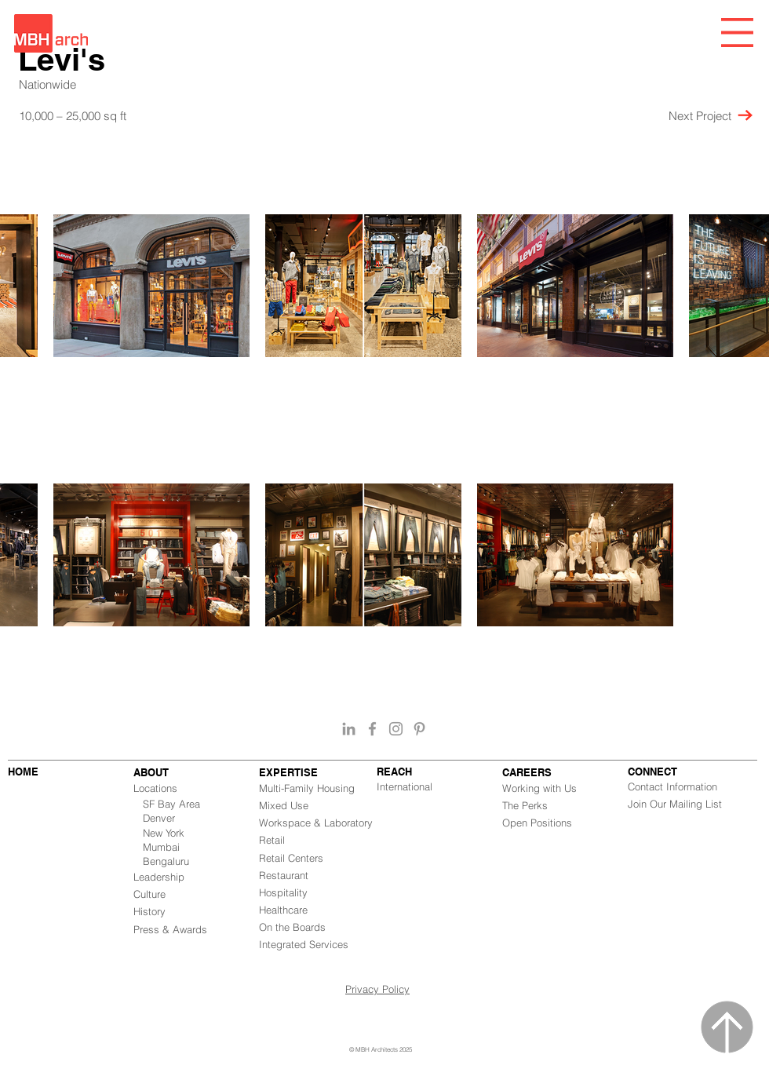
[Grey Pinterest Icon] (419, 729)
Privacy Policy (377, 989)
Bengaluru (166, 861)
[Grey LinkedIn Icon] (349, 729)
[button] (737, 32)
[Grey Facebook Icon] (372, 729)
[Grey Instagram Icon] (396, 729)
